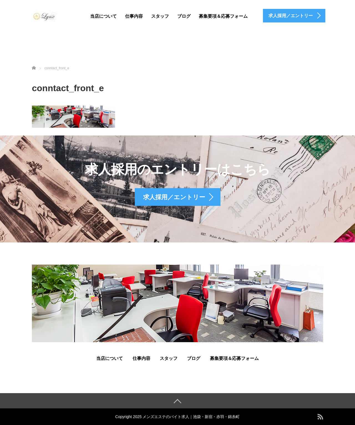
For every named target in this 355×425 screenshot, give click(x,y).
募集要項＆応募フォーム (223, 16)
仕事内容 (134, 16)
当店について (103, 16)
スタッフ (160, 16)
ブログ (184, 16)
